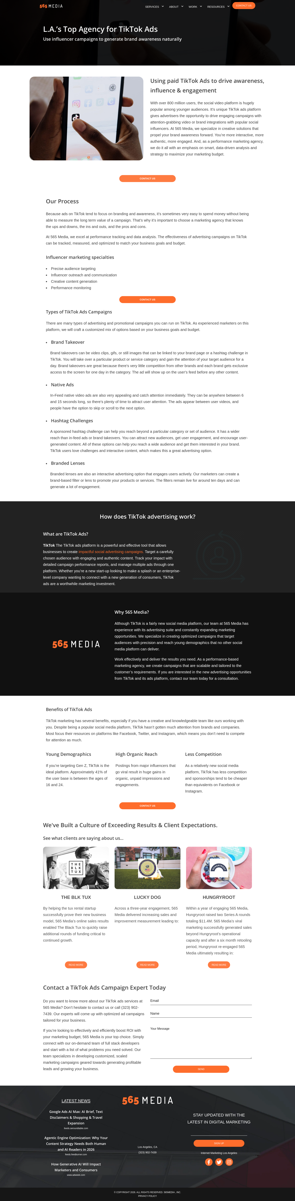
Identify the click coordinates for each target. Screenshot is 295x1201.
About (174, 6)
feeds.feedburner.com (76, 1154)
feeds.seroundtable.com (76, 1128)
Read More (76, 968)
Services (152, 6)
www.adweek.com (76, 1175)
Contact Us (147, 181)
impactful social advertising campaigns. (111, 552)
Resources (216, 6)
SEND (201, 1069)
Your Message (160, 1028)
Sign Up (219, 1143)
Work (193, 6)
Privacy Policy (147, 1196)
